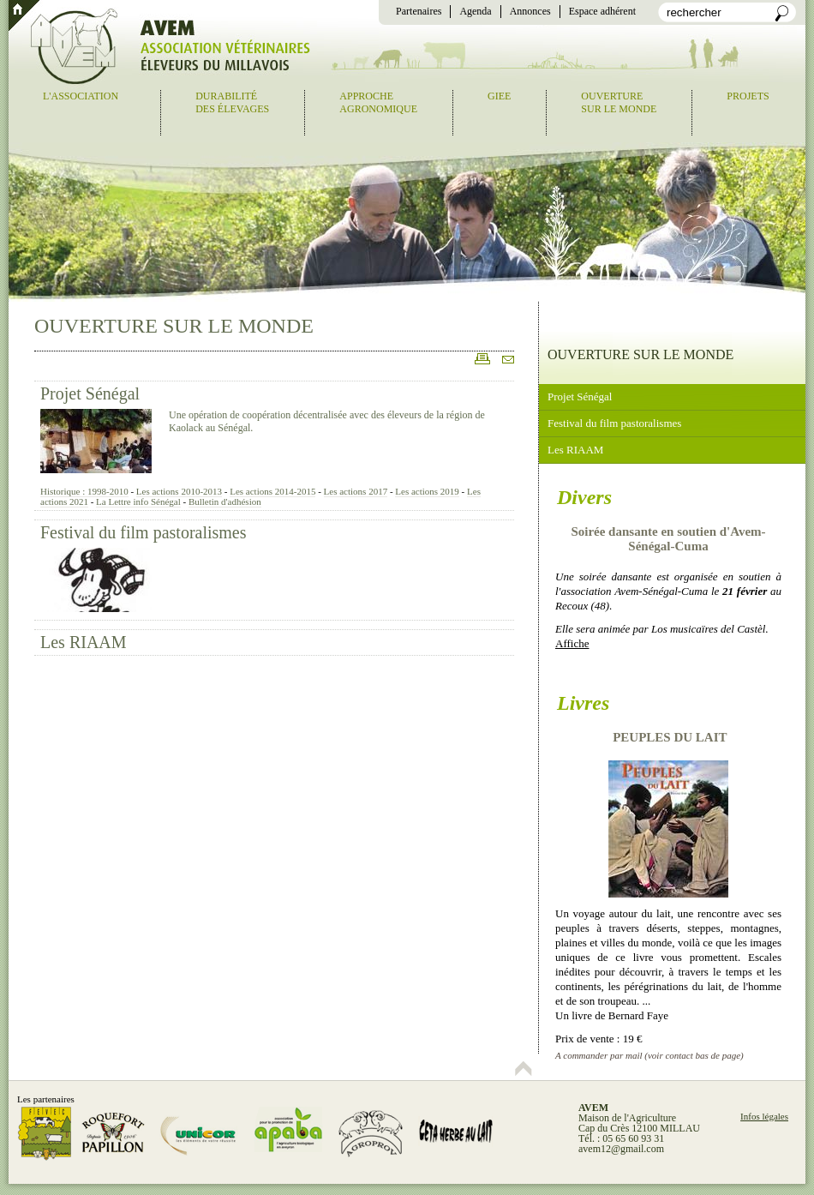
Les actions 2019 (427, 491)
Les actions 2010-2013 (179, 491)
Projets (748, 96)
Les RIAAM (83, 642)
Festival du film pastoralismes (143, 532)
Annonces (530, 11)
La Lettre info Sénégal (138, 501)
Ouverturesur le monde (618, 102)
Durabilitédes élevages (232, 102)
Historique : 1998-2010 (84, 491)
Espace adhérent (602, 11)
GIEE (499, 96)
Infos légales (764, 1116)
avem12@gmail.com (621, 1149)
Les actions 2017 (356, 491)
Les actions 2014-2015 (272, 491)
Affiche (572, 643)
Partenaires (418, 11)
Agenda (475, 11)
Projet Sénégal (90, 393)
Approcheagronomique (378, 102)
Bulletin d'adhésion (225, 501)
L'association (80, 96)
